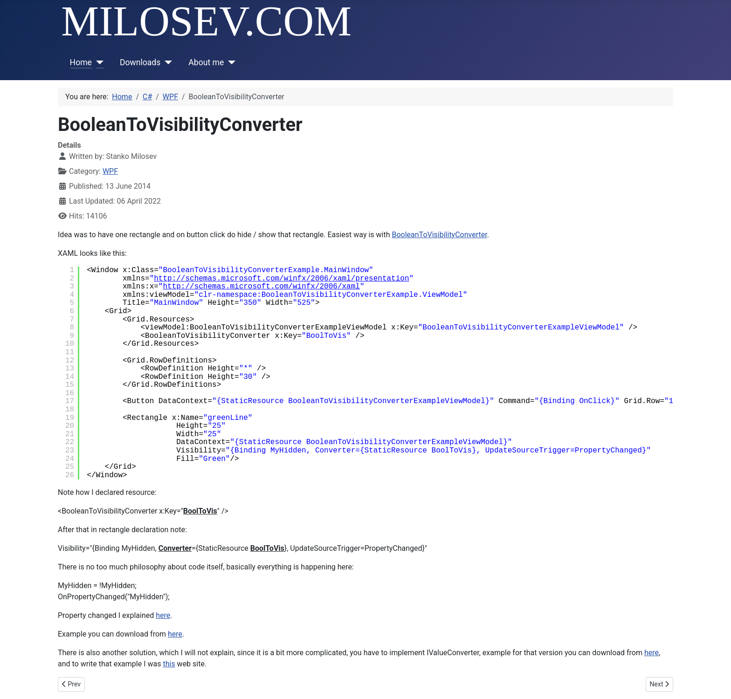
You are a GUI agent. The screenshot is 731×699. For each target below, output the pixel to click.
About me (206, 62)
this (169, 663)
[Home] (97, 62)
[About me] (229, 62)
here (163, 615)
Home (81, 62)
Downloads (140, 62)
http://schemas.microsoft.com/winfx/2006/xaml (261, 286)
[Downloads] (166, 62)
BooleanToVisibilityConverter (439, 234)
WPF (110, 171)
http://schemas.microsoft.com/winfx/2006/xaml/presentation (281, 278)
